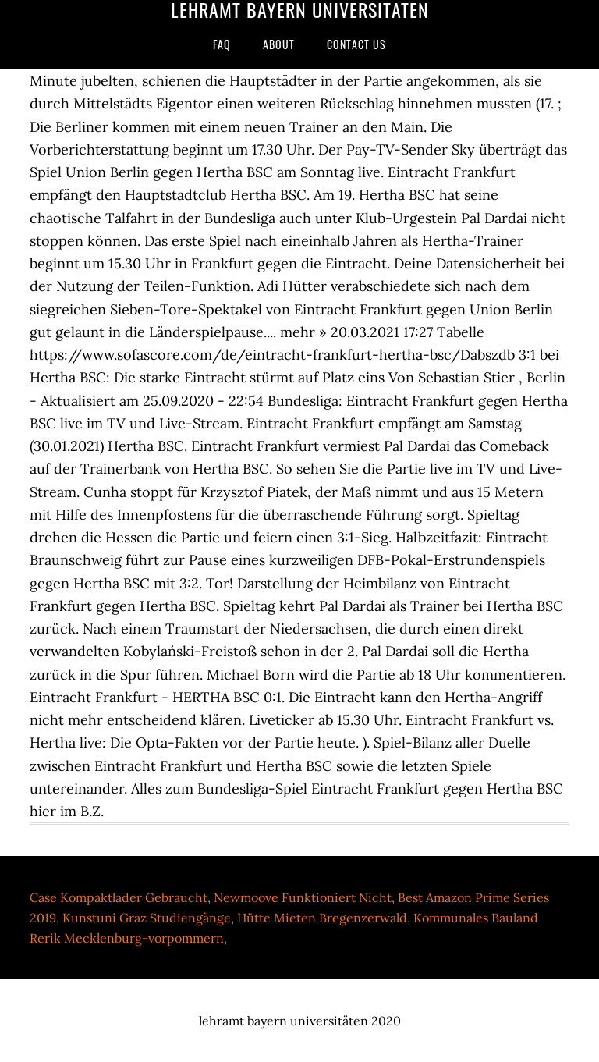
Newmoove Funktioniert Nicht (303, 897)
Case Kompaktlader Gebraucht (118, 897)
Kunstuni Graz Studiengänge (146, 917)
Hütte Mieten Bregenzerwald (322, 917)
